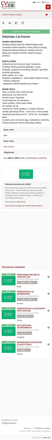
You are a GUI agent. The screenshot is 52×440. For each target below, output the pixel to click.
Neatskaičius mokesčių (36, 158)
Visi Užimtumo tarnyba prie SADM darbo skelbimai (23, 206)
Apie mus (27, 428)
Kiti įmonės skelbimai (13, 267)
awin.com (47, 438)
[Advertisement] (26, 237)
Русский (38, 2)
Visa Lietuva (9, 147)
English (46, 2)
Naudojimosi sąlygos (42, 428)
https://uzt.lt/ (21, 202)
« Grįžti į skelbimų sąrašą (11, 15)
